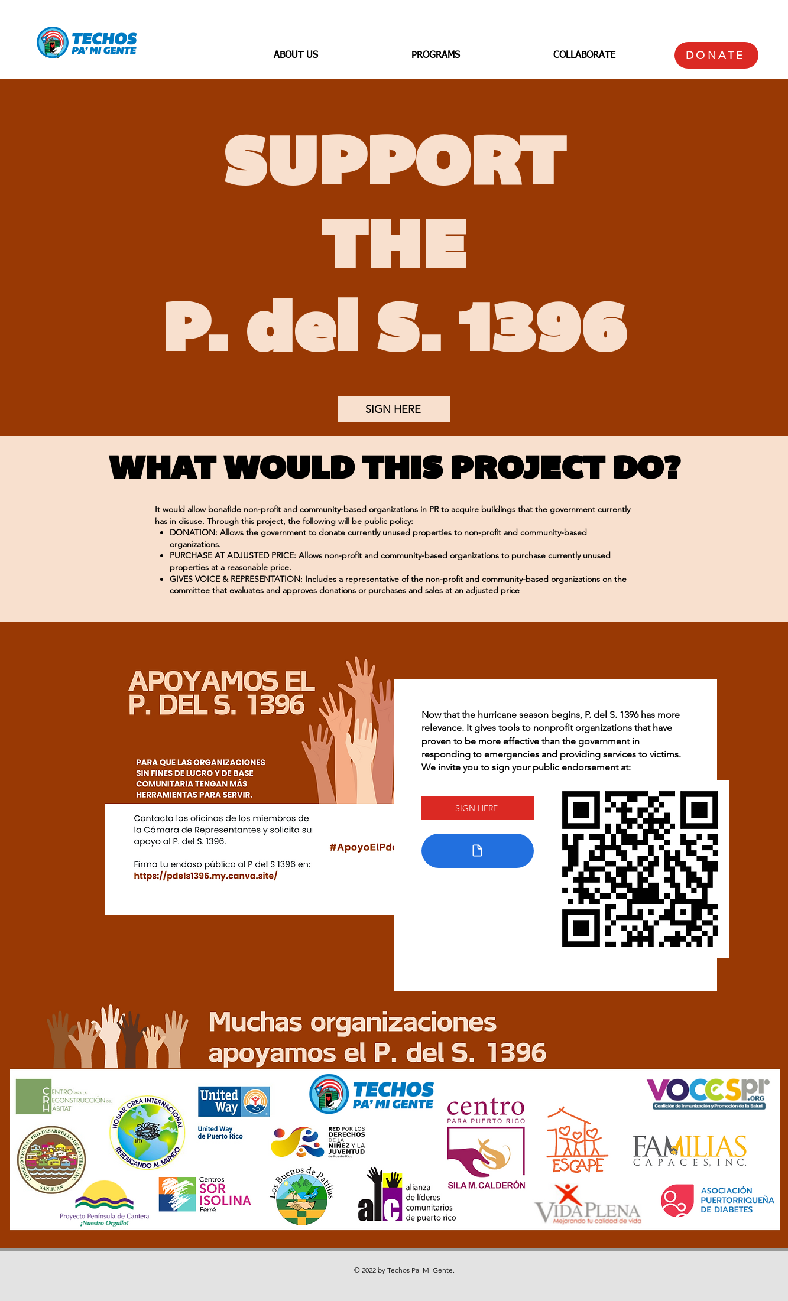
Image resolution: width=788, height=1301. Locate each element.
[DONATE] (716, 55)
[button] (295, 55)
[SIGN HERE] (394, 409)
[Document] (477, 851)
